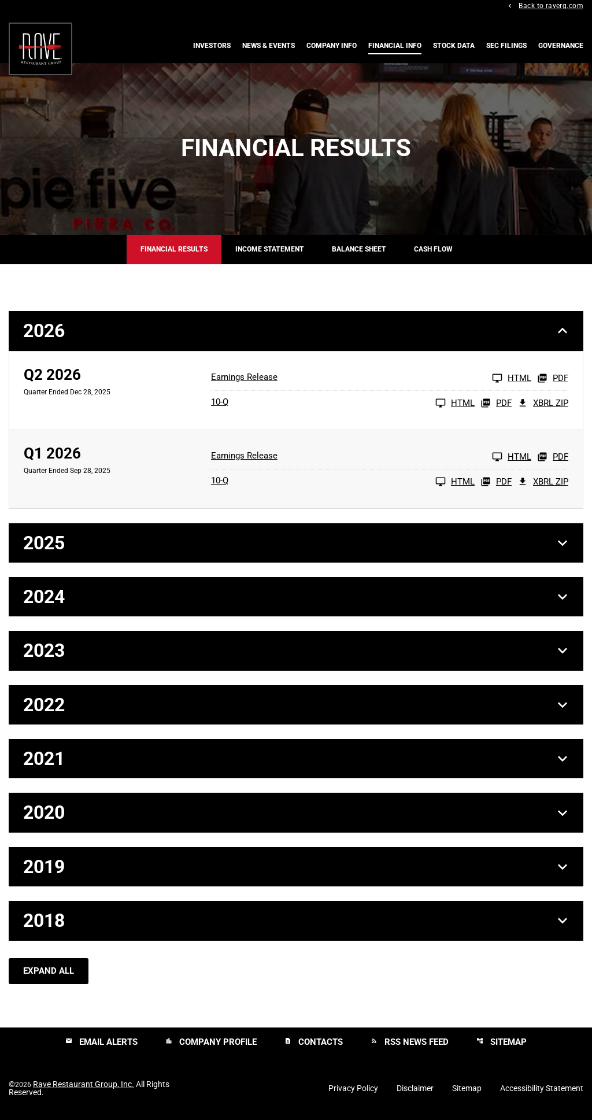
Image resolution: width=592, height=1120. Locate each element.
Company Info (331, 46)
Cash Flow (433, 250)
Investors (212, 46)
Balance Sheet (359, 250)
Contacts (313, 1042)
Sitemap (501, 1042)
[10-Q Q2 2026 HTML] (343, 403)
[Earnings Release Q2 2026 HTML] (371, 378)
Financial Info (394, 46)
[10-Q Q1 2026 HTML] (343, 481)
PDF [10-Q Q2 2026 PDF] (496, 403)
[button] (296, 331)
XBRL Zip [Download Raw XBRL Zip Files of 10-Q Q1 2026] (542, 481)
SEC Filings (506, 46)
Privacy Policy (353, 1089)
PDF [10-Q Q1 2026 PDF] (496, 481)
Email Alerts (101, 1042)
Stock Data (454, 46)
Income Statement (269, 250)
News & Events (268, 46)
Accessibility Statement (541, 1089)
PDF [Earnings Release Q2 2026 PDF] (552, 378)
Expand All (48, 971)
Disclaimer (415, 1089)
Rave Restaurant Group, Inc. (83, 1084)
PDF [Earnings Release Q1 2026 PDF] (552, 457)
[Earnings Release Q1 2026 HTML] (371, 457)
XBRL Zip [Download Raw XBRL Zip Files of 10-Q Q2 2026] (542, 403)
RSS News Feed (410, 1042)
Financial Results (174, 250)
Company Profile (211, 1042)
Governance (560, 46)
